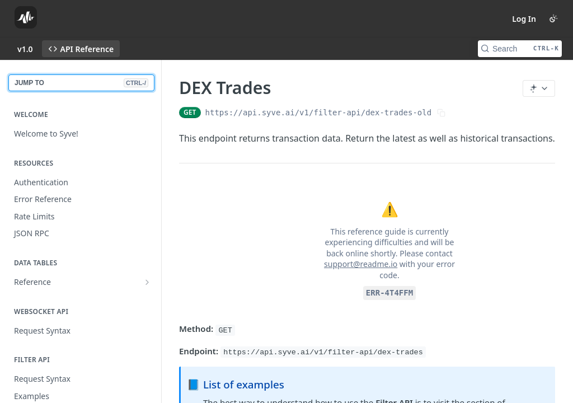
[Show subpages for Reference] (147, 282)
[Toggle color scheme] (553, 18)
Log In (524, 18)
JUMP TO (81, 82)
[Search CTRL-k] (520, 48)
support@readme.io (360, 264)
